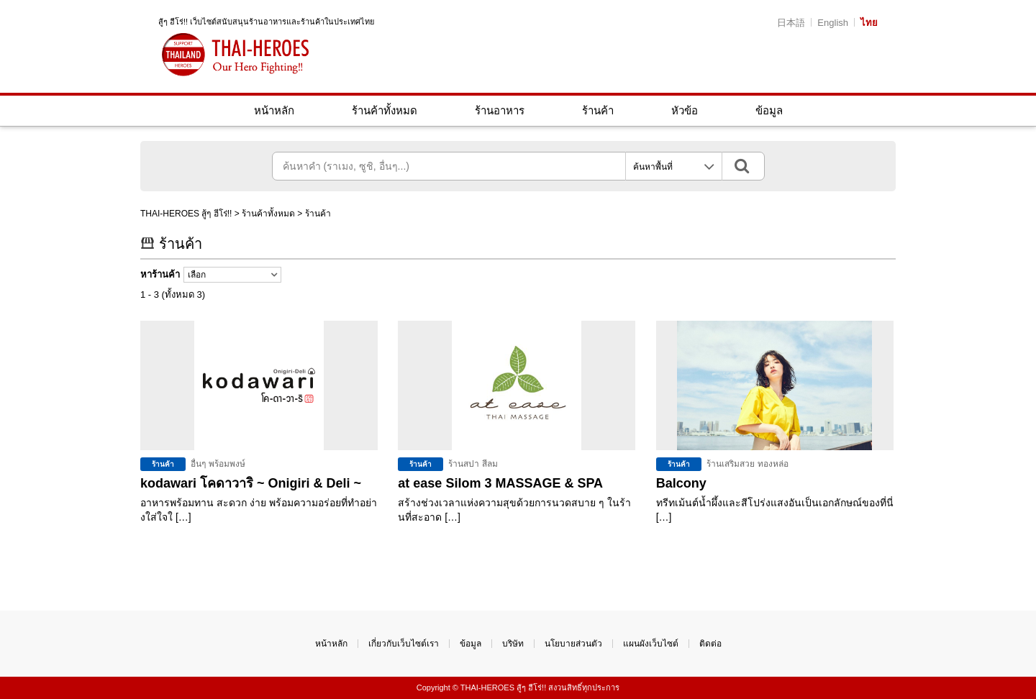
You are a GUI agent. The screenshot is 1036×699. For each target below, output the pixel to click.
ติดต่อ (710, 644)
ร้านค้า (598, 110)
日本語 (791, 22)
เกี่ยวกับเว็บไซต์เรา (403, 644)
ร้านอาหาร (499, 110)
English (832, 22)
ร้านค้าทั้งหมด (384, 110)
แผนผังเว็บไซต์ (650, 644)
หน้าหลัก (274, 110)
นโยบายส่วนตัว (573, 644)
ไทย (869, 22)
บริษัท (513, 644)
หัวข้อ (684, 110)
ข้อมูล (769, 110)
